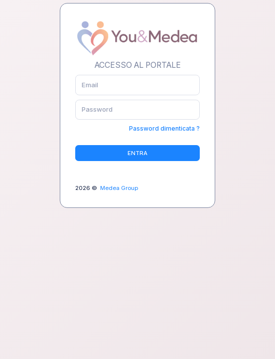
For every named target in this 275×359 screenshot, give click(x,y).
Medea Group (119, 187)
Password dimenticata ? (164, 128)
